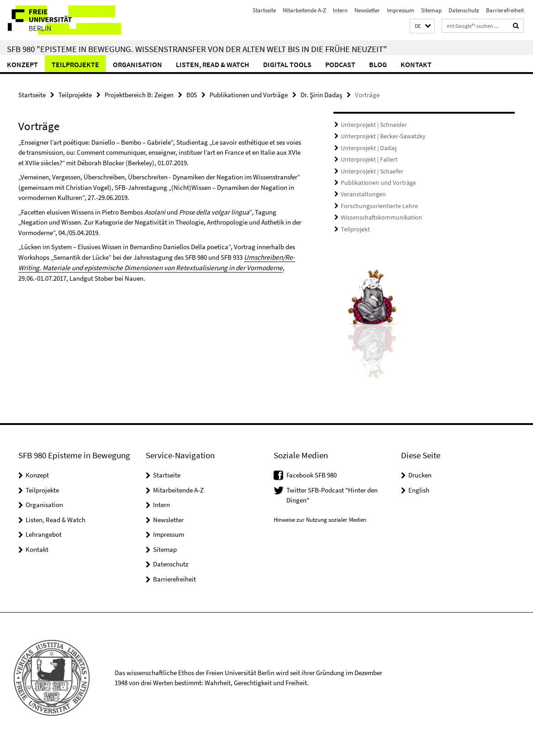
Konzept (22, 64)
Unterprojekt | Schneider (371, 125)
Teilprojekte (75, 64)
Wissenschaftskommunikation (377, 214)
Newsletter (367, 10)
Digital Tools (287, 64)
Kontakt (416, 64)
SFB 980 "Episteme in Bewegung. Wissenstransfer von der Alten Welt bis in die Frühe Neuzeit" (197, 48)
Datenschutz (464, 10)
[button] (422, 26)
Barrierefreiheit (505, 10)
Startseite (264, 10)
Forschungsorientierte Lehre (375, 203)
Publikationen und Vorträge (249, 94)
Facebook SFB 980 (311, 470)
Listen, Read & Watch (212, 64)
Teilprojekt (353, 225)
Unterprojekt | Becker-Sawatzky (379, 136)
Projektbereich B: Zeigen (139, 94)
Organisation (137, 64)
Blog (378, 64)
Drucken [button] (420, 470)
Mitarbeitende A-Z (304, 10)
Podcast (340, 64)
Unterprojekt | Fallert (366, 158)
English (418, 485)
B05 (191, 94)
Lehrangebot (44, 529)
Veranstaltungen (361, 192)
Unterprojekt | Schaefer (369, 169)
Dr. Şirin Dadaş (321, 94)
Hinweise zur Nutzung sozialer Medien (320, 515)
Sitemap (431, 10)
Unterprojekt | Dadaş (366, 147)
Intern (340, 10)
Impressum (400, 10)
